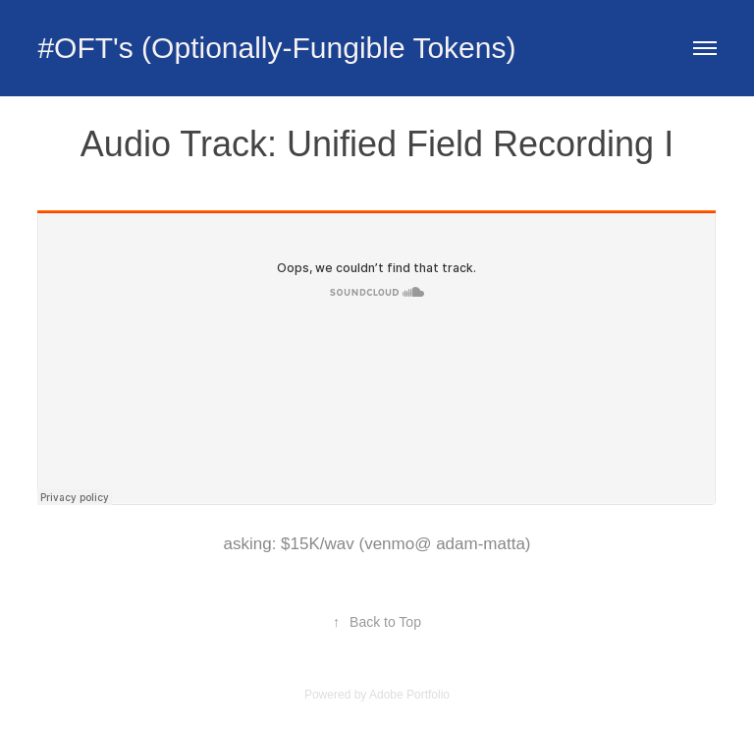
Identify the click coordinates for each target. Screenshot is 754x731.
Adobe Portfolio (409, 695)
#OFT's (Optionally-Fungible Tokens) (276, 47)
